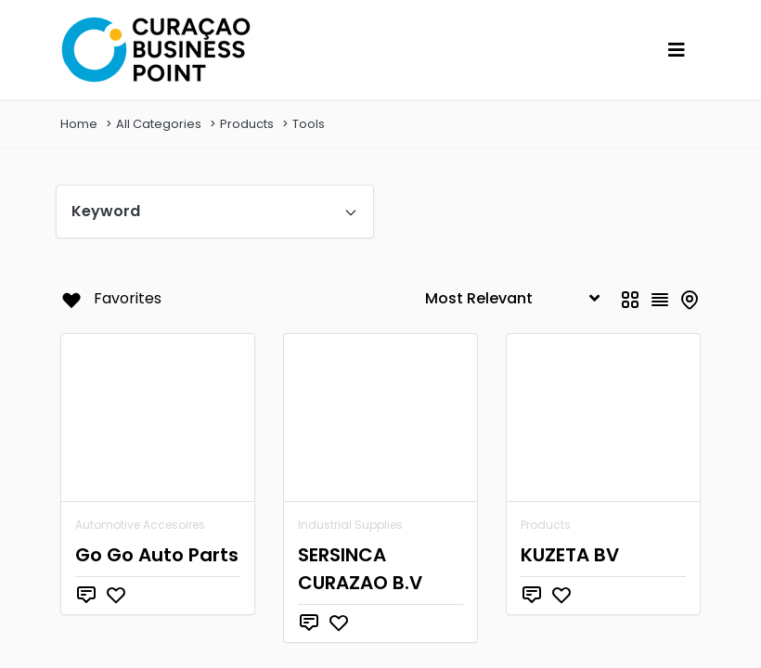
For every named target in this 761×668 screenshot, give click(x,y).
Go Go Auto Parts (157, 555)
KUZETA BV (570, 555)
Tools (308, 124)
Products (247, 124)
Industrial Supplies (350, 525)
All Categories (158, 124)
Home (78, 124)
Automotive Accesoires (140, 525)
